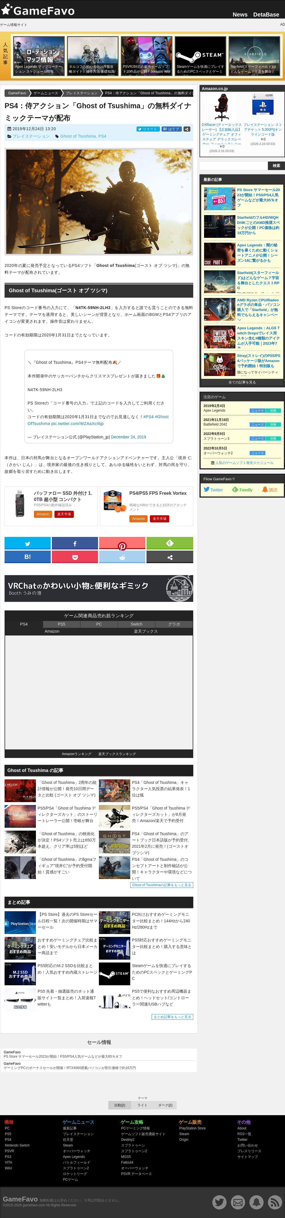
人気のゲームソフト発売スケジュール (244, 463)
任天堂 (68, 1140)
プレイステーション (31, 136)
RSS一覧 (244, 1134)
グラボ (174, 624)
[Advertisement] (218, 587)
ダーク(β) (165, 1105)
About (241, 1128)
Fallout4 (127, 1162)
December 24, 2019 (128, 437)
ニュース (257, 410)
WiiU (8, 1168)
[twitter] (28, 542)
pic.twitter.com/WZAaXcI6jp (77, 423)
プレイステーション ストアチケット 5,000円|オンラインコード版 (262, 129)
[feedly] (169, 542)
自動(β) (119, 1105)
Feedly (242, 489)
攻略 (273, 410)
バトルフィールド (76, 1162)
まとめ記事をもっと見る (172, 1017)
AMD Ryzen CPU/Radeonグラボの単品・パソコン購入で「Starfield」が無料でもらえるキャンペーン (258, 310)
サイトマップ (247, 1157)
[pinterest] (122, 544)
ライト (142, 1105)
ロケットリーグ (75, 1174)
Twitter (213, 490)
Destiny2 (128, 1140)
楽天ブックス (146, 631)
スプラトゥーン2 (76, 1168)
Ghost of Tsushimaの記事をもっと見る (161, 885)
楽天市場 (64, 514)
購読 (269, 490)
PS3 (8, 1157)
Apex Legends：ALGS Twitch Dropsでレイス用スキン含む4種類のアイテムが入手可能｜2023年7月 (258, 338)
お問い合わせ (247, 1145)
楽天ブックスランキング (117, 754)
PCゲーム (70, 1180)
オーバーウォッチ (76, 1151)
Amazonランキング (76, 754)
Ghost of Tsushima (78, 136)
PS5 (61, 624)
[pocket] (75, 556)
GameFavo (20, 1199)
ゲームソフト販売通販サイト (143, 1134)
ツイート (148, 129)
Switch (136, 624)
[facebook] (75, 542)
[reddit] (122, 556)
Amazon (43, 514)
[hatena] (28, 556)
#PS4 (148, 416)
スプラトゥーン (133, 1145)
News (240, 14)
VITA (8, 1162)
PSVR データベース (136, 1174)
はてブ (171, 129)
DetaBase (266, 14)
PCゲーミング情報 (135, 1128)
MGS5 (126, 1157)
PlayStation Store (192, 1128)
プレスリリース (249, 1151)
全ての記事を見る (242, 382)
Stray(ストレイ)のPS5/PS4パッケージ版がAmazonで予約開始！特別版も (258, 360)
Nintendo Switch (17, 1145)
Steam (68, 1145)
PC (99, 624)
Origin (183, 1140)
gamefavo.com (34, 1205)
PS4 (102, 136)
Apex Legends (74, 1157)
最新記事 (70, 1128)
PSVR (9, 1151)
